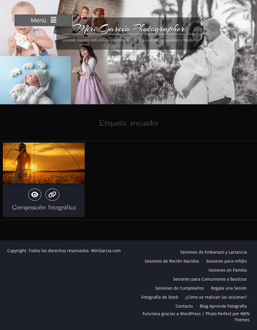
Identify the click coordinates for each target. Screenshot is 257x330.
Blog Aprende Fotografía (223, 306)
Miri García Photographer (129, 28)
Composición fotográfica (44, 207)
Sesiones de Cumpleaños (179, 288)
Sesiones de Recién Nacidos (172, 261)
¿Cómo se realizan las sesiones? (216, 297)
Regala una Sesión (229, 288)
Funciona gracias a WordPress (171, 313)
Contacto (184, 306)
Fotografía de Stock (159, 297)
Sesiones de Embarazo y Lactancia (213, 252)
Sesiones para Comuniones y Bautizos (210, 279)
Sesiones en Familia (227, 270)
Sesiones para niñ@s (226, 261)
